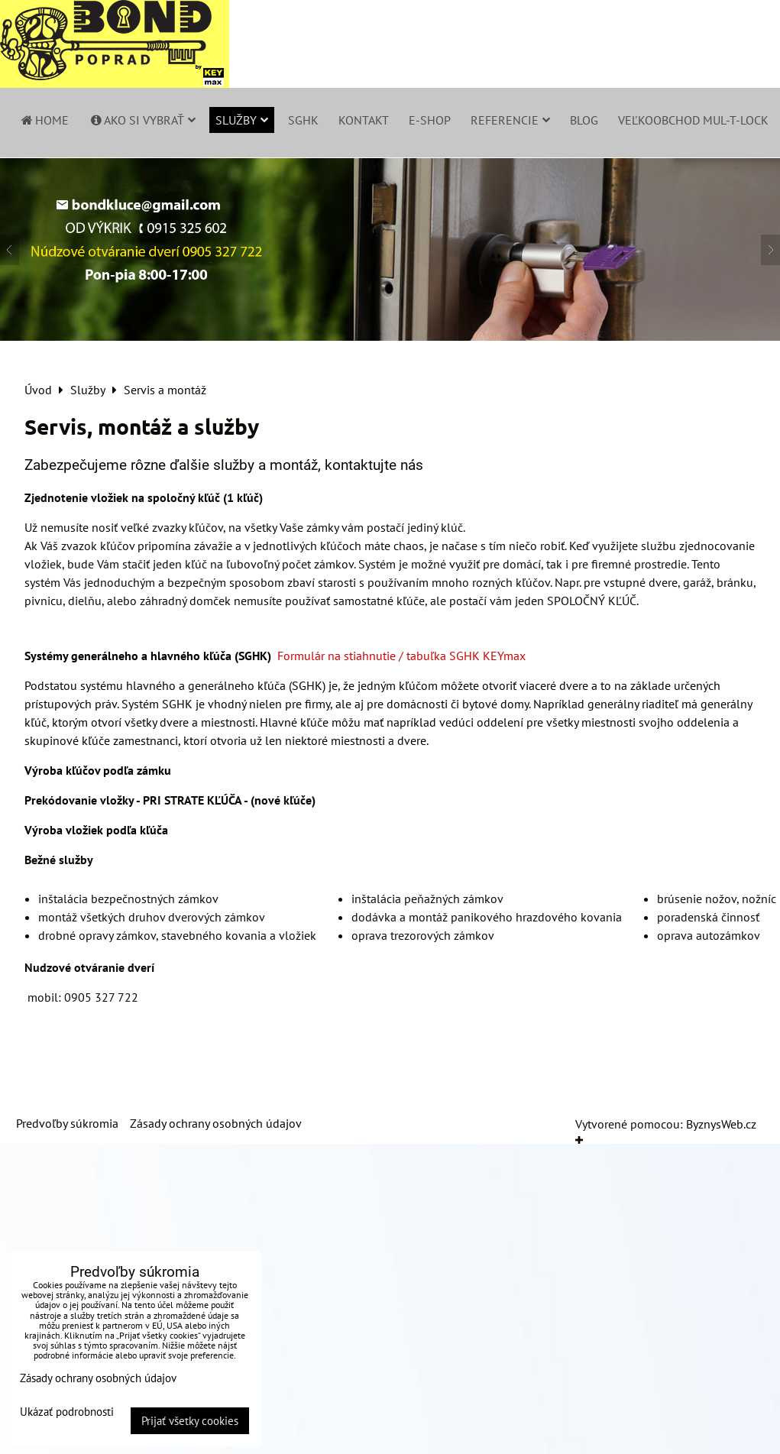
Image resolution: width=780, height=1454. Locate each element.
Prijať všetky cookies (189, 1421)
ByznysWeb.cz (721, 1124)
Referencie (510, 120)
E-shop (430, 120)
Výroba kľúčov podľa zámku (97, 770)
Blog (584, 120)
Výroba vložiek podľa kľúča (96, 829)
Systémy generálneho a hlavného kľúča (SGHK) (147, 655)
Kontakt (363, 120)
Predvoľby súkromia (67, 1123)
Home (44, 120)
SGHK (303, 120)
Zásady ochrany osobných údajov (216, 1123)
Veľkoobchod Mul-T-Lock (693, 120)
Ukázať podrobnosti (67, 1412)
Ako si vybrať (142, 120)
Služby (241, 120)
